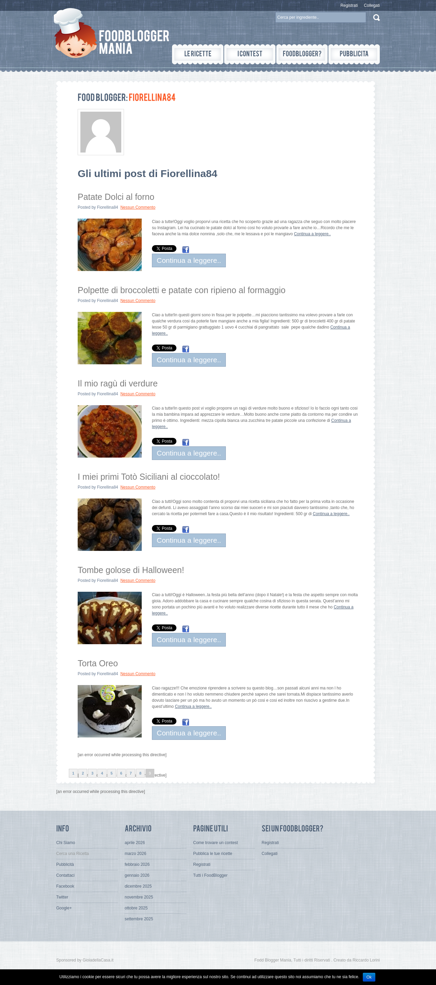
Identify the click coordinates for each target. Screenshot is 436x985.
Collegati (372, 5)
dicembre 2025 (138, 886)
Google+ (64, 908)
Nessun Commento (137, 207)
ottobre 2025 (136, 908)
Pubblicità (65, 864)
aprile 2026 (135, 842)
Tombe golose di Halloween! (131, 570)
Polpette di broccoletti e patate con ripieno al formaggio (181, 290)
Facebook (65, 886)
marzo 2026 (135, 853)
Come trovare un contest (215, 842)
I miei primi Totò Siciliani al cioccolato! (149, 476)
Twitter (62, 897)
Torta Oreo (98, 663)
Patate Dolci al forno (116, 197)
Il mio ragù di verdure (118, 383)
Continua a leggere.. (312, 234)
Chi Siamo (65, 842)
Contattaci (65, 875)
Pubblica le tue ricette (212, 853)
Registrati (349, 5)
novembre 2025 (139, 897)
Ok (369, 977)
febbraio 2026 (137, 864)
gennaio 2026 (137, 875)
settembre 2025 (139, 919)
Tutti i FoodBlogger (210, 875)
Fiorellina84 (107, 207)
